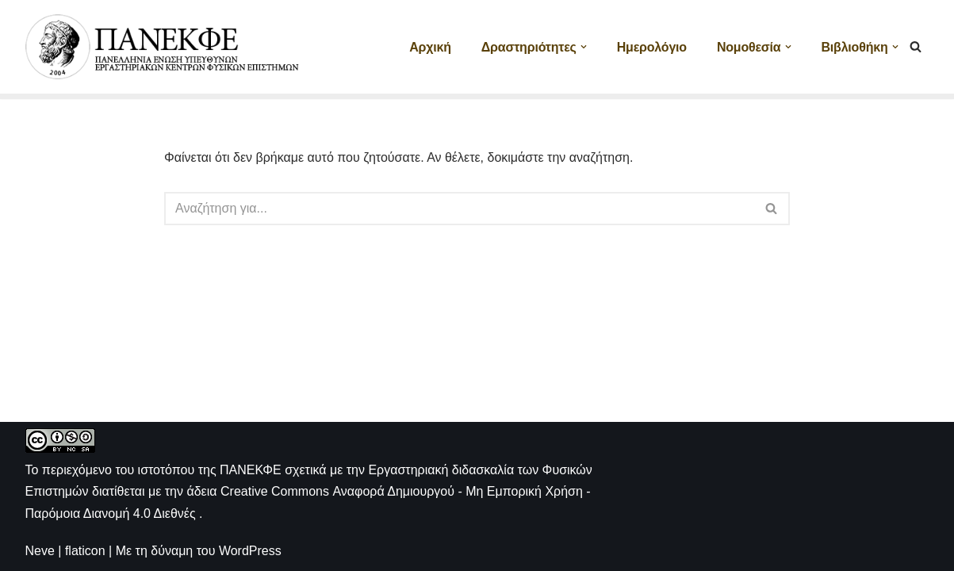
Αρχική (430, 47)
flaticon (85, 551)
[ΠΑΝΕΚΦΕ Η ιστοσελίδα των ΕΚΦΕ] (164, 46)
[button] (583, 47)
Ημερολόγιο (652, 47)
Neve (40, 551)
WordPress (250, 551)
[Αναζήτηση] (915, 46)
